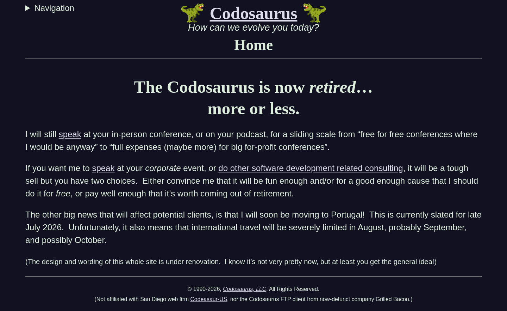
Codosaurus (254, 13)
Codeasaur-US (208, 299)
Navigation (55, 8)
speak (70, 134)
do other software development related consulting (310, 168)
